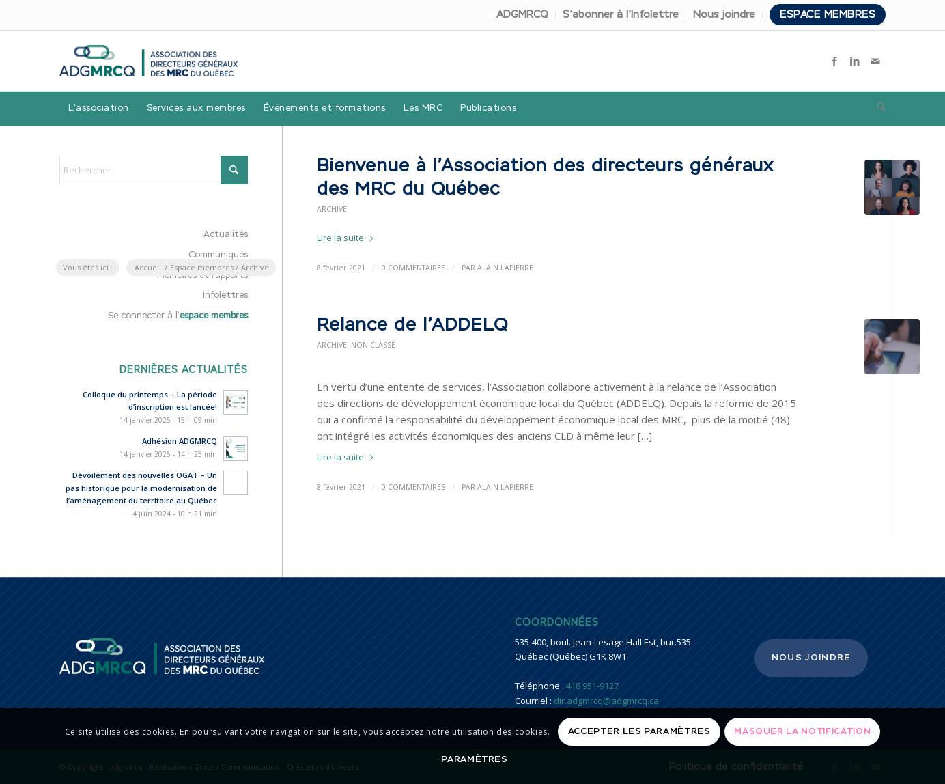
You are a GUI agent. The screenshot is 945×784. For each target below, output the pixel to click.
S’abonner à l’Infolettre (621, 15)
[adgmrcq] (148, 61)
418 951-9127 (592, 686)
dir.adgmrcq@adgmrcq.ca (606, 701)
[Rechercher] (877, 109)
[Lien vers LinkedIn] (855, 61)
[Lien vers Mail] (875, 61)
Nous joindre (724, 15)
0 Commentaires (413, 487)
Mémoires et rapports (202, 275)
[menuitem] (523, 15)
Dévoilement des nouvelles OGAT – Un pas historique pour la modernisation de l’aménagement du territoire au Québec (141, 488)
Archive (332, 209)
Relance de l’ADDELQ (412, 326)
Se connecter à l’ (178, 315)
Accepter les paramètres (639, 731)
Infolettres (225, 295)
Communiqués (218, 255)
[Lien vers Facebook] (834, 61)
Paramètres (474, 759)
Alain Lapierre (505, 487)
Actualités (225, 234)
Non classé (373, 345)
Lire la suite (346, 238)
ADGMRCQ (522, 15)
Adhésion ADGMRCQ (179, 441)
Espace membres (827, 15)
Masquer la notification (802, 731)
